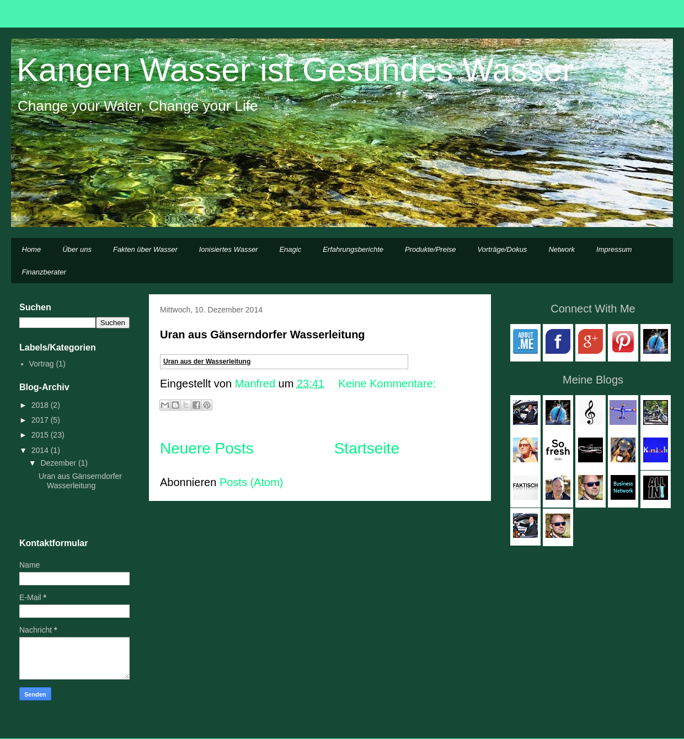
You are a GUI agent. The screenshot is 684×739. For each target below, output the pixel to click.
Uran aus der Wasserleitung (206, 361)
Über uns (77, 249)
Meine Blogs (593, 380)
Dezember (59, 462)
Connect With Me (593, 309)
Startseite (366, 448)
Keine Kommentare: (387, 383)
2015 (41, 434)
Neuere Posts (207, 448)
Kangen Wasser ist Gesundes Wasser (295, 69)
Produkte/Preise (430, 249)
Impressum (614, 249)
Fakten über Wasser (145, 249)
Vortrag (41, 363)
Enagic (290, 249)
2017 (41, 420)
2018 (41, 405)
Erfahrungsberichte (353, 249)
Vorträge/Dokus (502, 249)
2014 (41, 450)
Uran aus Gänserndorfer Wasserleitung (262, 334)
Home (31, 249)
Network (561, 249)
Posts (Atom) (252, 482)
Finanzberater (44, 272)
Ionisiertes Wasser (228, 249)
